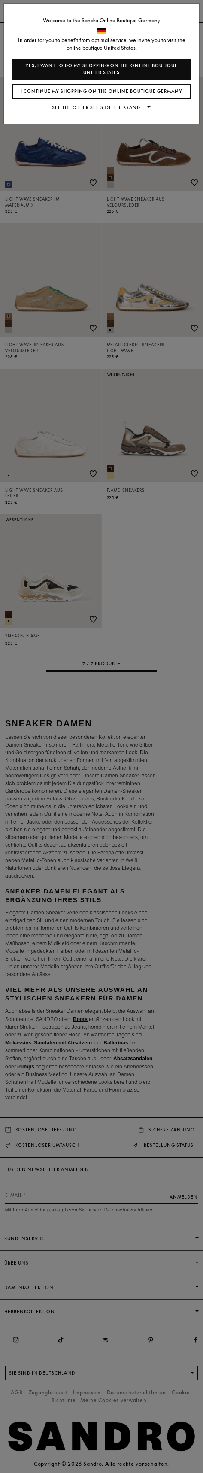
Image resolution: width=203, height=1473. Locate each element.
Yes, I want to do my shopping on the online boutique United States (101, 69)
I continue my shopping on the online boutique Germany (101, 91)
